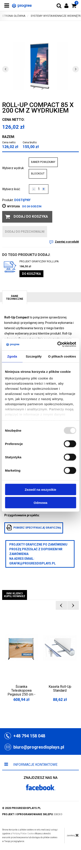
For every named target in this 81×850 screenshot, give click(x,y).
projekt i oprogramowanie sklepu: (32, 814)
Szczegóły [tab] (33, 356)
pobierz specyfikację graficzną (33, 527)
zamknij (73, 835)
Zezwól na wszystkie (40, 489)
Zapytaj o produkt (67, 241)
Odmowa (40, 502)
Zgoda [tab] (12, 356)
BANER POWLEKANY (43, 162)
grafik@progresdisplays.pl (32, 563)
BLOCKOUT (37, 173)
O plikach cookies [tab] (62, 356)
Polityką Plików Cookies (23, 833)
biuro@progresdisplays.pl (38, 747)
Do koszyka (31, 273)
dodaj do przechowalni (24, 231)
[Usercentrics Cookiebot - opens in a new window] (57, 344)
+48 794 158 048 (29, 735)
